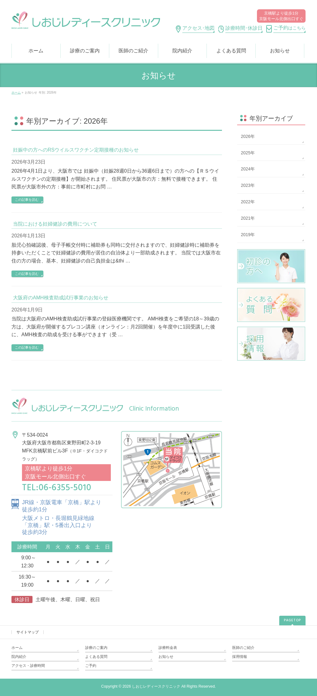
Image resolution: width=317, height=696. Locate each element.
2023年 (248, 185)
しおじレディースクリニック (156, 686)
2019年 (248, 234)
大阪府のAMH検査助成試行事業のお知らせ (60, 297)
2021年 (248, 218)
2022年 (248, 201)
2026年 (248, 136)
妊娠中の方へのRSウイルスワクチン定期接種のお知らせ (76, 149)
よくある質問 (96, 656)
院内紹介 (18, 656)
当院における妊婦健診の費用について (55, 224)
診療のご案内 (96, 647)
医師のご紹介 (243, 647)
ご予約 (90, 665)
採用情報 (239, 656)
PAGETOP (292, 620)
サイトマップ (27, 632)
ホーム (17, 647)
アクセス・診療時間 (28, 665)
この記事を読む (27, 199)
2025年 (248, 152)
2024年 (248, 168)
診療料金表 (167, 647)
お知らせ (165, 656)
